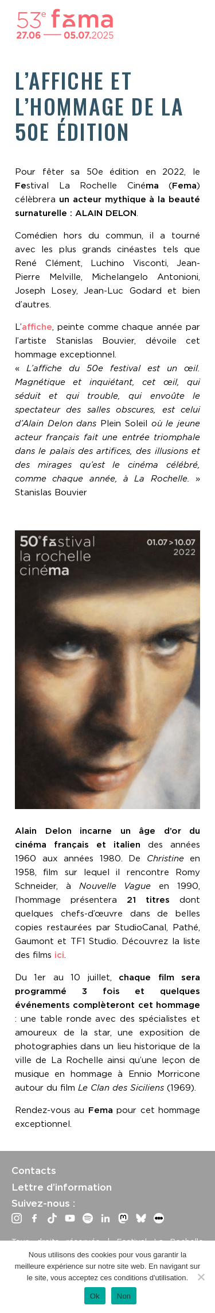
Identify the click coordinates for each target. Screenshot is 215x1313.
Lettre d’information (61, 1187)
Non (124, 1296)
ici (59, 955)
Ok (95, 1296)
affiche (37, 327)
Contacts (33, 1170)
